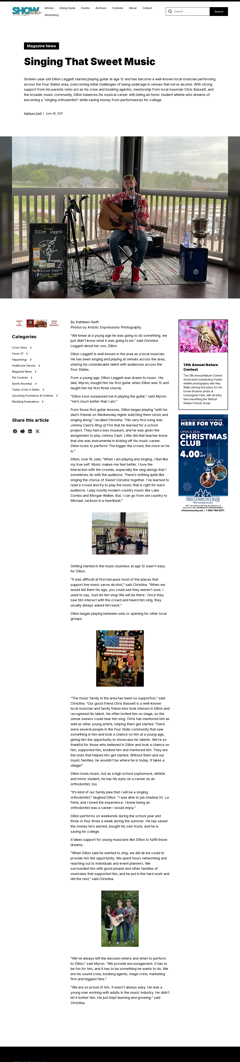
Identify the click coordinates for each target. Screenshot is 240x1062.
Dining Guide (67, 8)
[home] (27, 11)
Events (85, 8)
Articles (49, 8)
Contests (117, 8)
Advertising (51, 15)
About (132, 8)
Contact (147, 8)
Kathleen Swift (33, 113)
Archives (101, 8)
